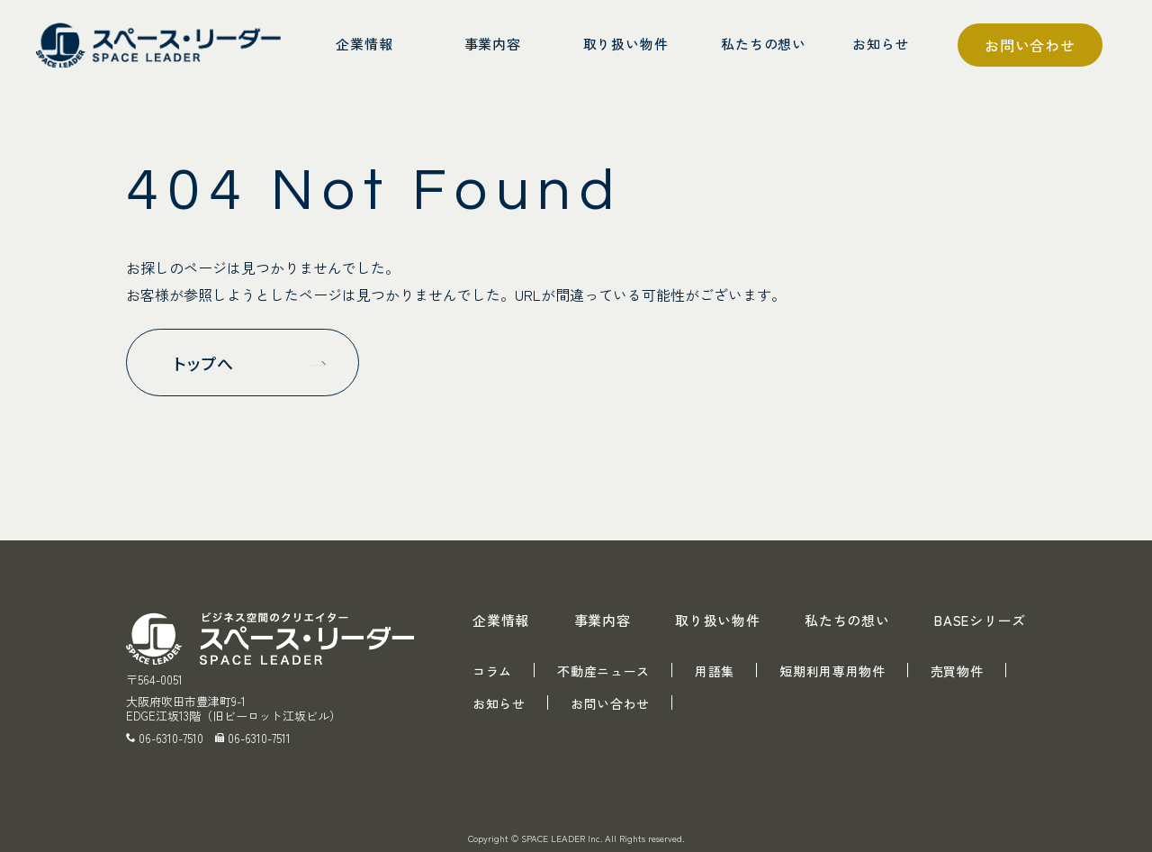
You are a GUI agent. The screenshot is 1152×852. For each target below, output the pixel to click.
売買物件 (957, 671)
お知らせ (499, 703)
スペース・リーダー (162, 45)
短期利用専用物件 (832, 671)
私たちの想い (847, 620)
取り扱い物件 (717, 620)
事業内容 (602, 620)
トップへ (204, 363)
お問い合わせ (1030, 45)
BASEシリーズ (980, 620)
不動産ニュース (603, 671)
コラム (492, 671)
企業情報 (500, 620)
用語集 (714, 671)
